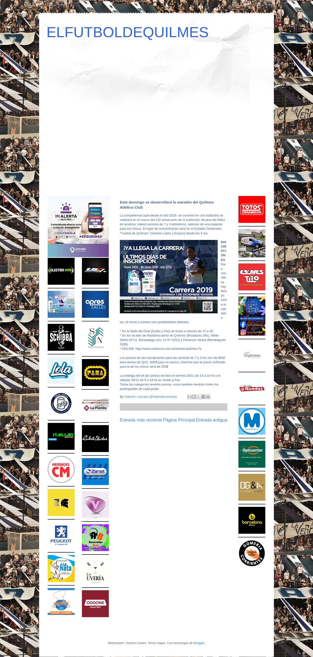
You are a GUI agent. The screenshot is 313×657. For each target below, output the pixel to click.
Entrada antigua (211, 420)
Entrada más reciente (141, 420)
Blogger (199, 643)
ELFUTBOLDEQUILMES (127, 32)
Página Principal (179, 420)
